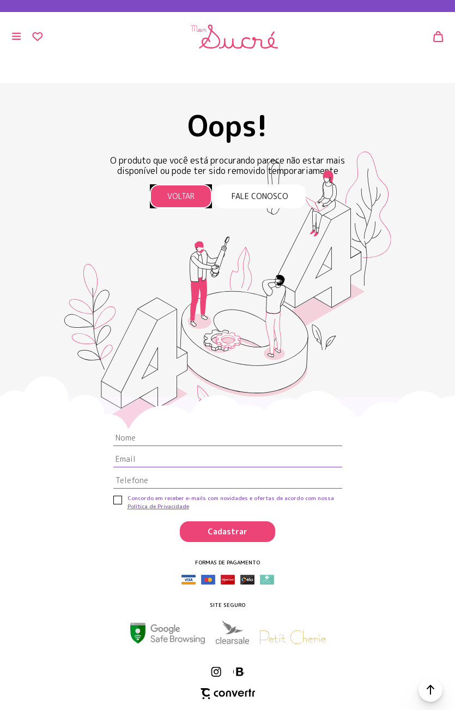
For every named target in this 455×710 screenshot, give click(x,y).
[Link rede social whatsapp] (238, 672)
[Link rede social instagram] (217, 672)
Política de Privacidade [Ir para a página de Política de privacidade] (158, 506)
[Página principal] (233, 37)
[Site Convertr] (227, 693)
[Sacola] (438, 36)
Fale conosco (260, 196)
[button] (430, 690)
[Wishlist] (37, 36)
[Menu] (16, 36)
